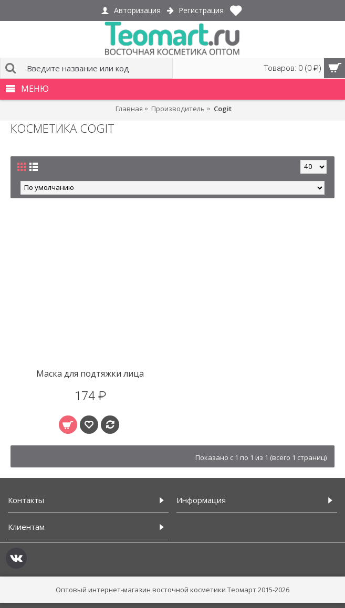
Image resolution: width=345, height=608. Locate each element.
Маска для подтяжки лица (90, 373)
